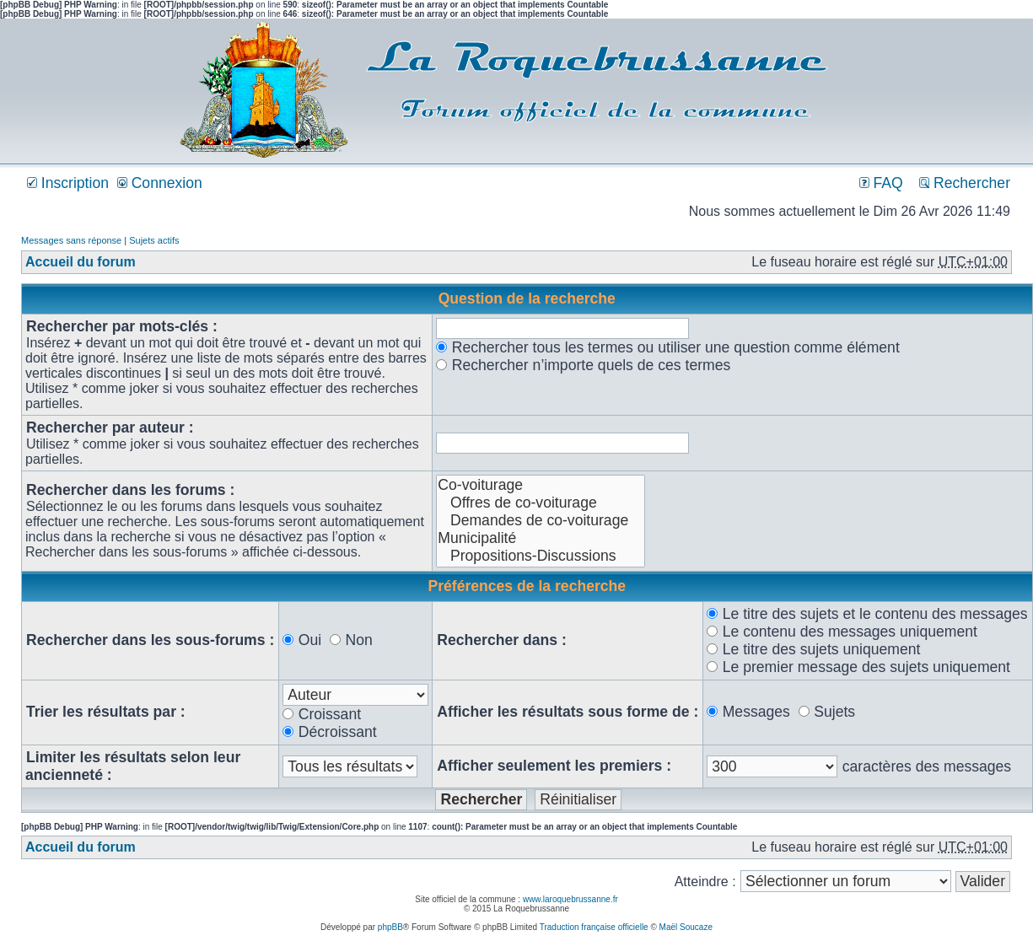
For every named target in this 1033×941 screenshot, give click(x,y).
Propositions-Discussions (540, 556)
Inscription (68, 183)
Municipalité (540, 538)
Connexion (159, 183)
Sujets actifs (154, 240)
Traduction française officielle (594, 927)
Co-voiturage (540, 485)
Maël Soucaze (686, 927)
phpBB (390, 927)
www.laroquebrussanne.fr (570, 899)
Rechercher (964, 183)
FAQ (881, 183)
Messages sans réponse (71, 240)
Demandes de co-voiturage (540, 521)
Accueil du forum (80, 262)
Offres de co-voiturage (540, 503)
